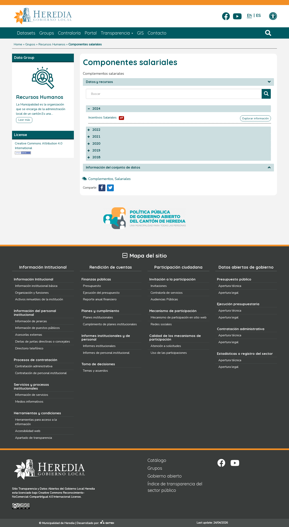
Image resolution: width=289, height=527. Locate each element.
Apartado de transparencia (33, 438)
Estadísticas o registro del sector (245, 353)
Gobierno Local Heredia (80, 489)
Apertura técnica (229, 286)
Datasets (26, 33)
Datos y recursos (99, 82)
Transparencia (117, 33)
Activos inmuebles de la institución (39, 299)
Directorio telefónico (29, 348)
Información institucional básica (36, 286)
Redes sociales (161, 324)
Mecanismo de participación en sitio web (179, 317)
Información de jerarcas (31, 321)
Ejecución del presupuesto (101, 293)
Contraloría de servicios (167, 293)
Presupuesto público (234, 279)
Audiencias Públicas (164, 299)
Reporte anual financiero (100, 299)
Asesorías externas (28, 335)
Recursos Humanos (51, 44)
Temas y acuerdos (95, 370)
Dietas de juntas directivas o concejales (42, 341)
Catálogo (157, 460)
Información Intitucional (33, 279)
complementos (100, 178)
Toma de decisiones (98, 364)
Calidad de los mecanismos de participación (175, 338)
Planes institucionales (98, 317)
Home (18, 44)
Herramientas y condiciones (37, 413)
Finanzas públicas (96, 279)
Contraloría (69, 33)
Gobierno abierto (165, 476)
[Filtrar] (266, 94)
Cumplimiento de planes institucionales (110, 324)
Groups (46, 33)
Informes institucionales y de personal (105, 338)
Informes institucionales (99, 346)
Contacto (157, 33)
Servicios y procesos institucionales (31, 386)
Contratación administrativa (33, 366)
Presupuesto (92, 286)
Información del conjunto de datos (113, 167)
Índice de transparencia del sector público (175, 487)
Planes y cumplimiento (100, 311)
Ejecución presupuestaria (238, 304)
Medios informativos (29, 401)
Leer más (24, 120)
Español (258, 15)
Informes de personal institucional (106, 353)
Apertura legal (228, 293)
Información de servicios (31, 395)
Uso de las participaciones (169, 353)
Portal (91, 33)
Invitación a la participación (172, 279)
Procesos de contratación (35, 360)
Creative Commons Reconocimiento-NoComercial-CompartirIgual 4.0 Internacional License (48, 495)
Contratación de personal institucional (41, 373)
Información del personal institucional (35, 313)
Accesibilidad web (27, 431)
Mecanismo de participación (172, 311)
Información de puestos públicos (37, 328)
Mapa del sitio (144, 255)
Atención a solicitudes (166, 346)
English (249, 15)
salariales (123, 178)
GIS (140, 33)
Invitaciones (159, 286)
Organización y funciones (32, 293)
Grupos (30, 44)
